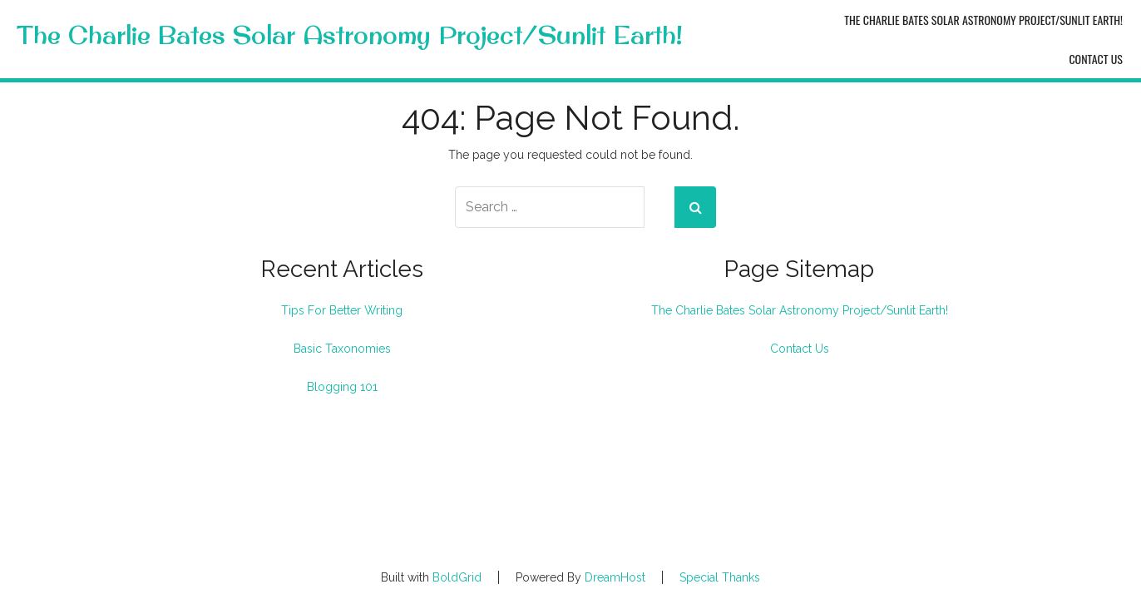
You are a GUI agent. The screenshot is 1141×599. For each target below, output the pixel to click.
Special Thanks (719, 577)
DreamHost (615, 577)
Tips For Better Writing (342, 310)
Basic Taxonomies (342, 348)
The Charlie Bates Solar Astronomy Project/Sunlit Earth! (350, 35)
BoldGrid (457, 577)
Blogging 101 (342, 387)
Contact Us (1096, 58)
